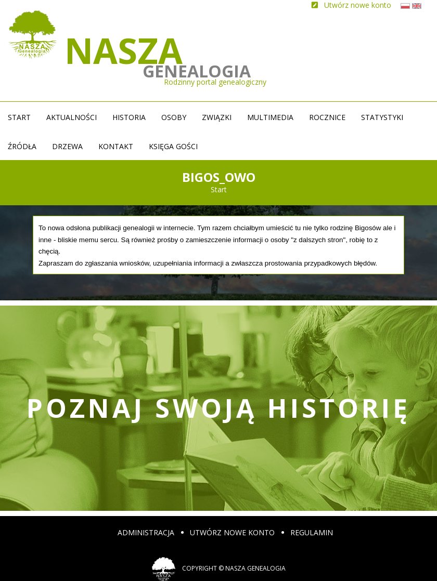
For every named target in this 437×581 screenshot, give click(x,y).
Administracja (146, 532)
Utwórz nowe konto (232, 532)
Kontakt (115, 146)
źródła (22, 146)
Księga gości (173, 146)
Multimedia (270, 117)
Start (19, 117)
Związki (217, 117)
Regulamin (311, 532)
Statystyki (382, 117)
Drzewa (67, 146)
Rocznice (327, 117)
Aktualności (71, 117)
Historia (129, 117)
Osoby (173, 117)
